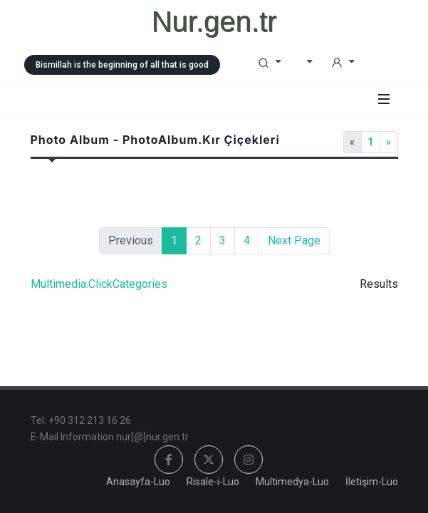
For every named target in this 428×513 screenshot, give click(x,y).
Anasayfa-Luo (138, 481)
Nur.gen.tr (214, 21)
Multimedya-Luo (292, 481)
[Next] (389, 142)
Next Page (294, 240)
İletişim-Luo (371, 481)
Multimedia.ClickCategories (99, 284)
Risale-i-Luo (213, 481)
